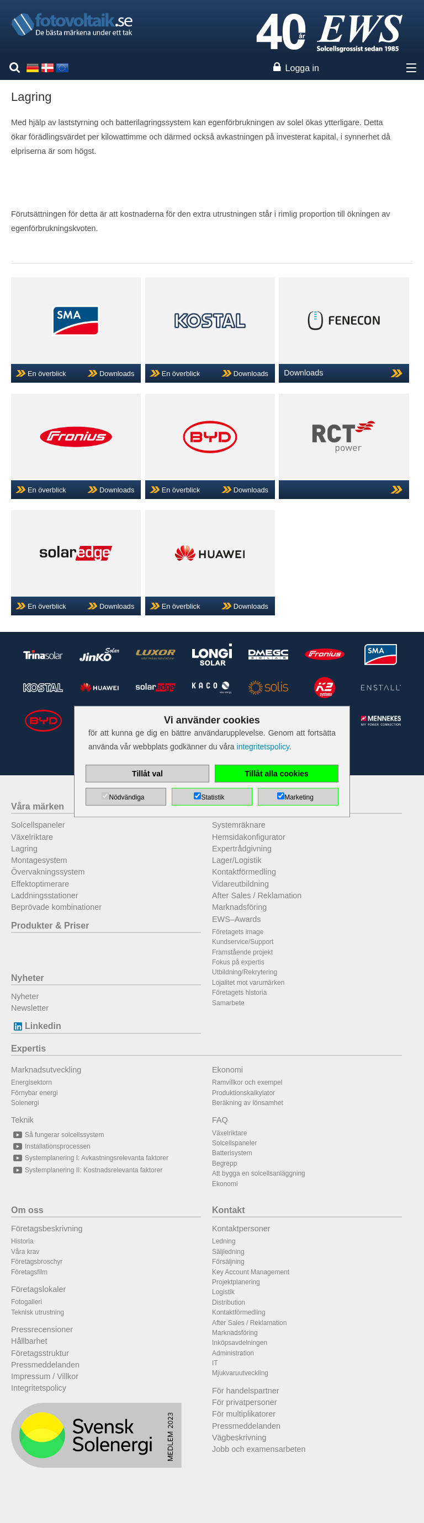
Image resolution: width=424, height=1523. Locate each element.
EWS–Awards (236, 919)
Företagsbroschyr (36, 1261)
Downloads (116, 373)
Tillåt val (147, 773)
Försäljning (228, 1261)
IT (215, 1363)
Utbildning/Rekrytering (244, 972)
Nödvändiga (126, 797)
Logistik (223, 1292)
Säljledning (228, 1252)
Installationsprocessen (51, 1146)
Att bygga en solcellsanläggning (258, 1173)
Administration (233, 1353)
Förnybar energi (34, 1093)
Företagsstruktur (40, 1353)
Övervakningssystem (48, 871)
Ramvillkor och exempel (247, 1082)
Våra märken (37, 806)
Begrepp (224, 1163)
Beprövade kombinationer (56, 907)
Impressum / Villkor (44, 1376)
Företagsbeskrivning (47, 1228)
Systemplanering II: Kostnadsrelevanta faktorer (86, 1170)
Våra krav (25, 1252)
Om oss (27, 1210)
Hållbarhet (29, 1341)
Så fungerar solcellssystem (57, 1135)
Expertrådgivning (242, 848)
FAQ (220, 1120)
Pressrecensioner (42, 1329)
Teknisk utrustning (37, 1312)
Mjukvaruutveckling (240, 1373)
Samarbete (228, 1003)
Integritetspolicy (38, 1387)
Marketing (299, 797)
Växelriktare (32, 837)
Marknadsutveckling (46, 1069)
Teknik (22, 1120)
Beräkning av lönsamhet (247, 1103)
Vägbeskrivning (239, 1437)
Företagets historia (239, 992)
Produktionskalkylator (243, 1093)
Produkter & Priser (50, 925)
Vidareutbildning (240, 884)
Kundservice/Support (242, 942)
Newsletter (30, 1008)
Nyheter (27, 978)
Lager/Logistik (237, 860)
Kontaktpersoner (241, 1228)
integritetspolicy (263, 746)
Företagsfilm (29, 1272)
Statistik (212, 797)
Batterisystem (232, 1153)
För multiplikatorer (243, 1413)
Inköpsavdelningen (239, 1343)
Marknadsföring (239, 907)
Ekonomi (227, 1069)
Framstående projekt (242, 952)
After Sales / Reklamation (256, 895)
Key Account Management (250, 1272)
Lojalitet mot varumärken (248, 982)
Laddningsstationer (44, 895)
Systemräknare (239, 825)
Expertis (28, 1048)
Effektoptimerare (40, 884)
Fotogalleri (26, 1302)
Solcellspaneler (38, 825)
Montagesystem (39, 860)
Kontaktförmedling (244, 871)
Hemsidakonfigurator (248, 837)
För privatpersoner (244, 1402)
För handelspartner (245, 1390)
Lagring (24, 848)
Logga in (302, 68)
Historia (22, 1241)
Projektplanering (236, 1282)
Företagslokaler (38, 1289)
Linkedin (36, 1026)
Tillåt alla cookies (277, 773)
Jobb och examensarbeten (259, 1449)
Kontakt (228, 1210)
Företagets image (237, 932)
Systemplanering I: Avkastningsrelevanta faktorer (89, 1158)
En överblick (47, 373)
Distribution (228, 1302)
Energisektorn (31, 1082)
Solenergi (25, 1103)
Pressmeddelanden (45, 1364)
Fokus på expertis (238, 962)
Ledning (224, 1241)
